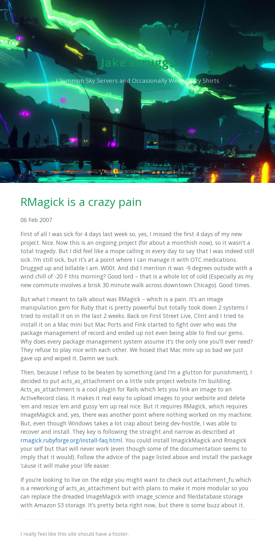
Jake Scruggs (137, 62)
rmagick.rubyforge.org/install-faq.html (71, 440)
